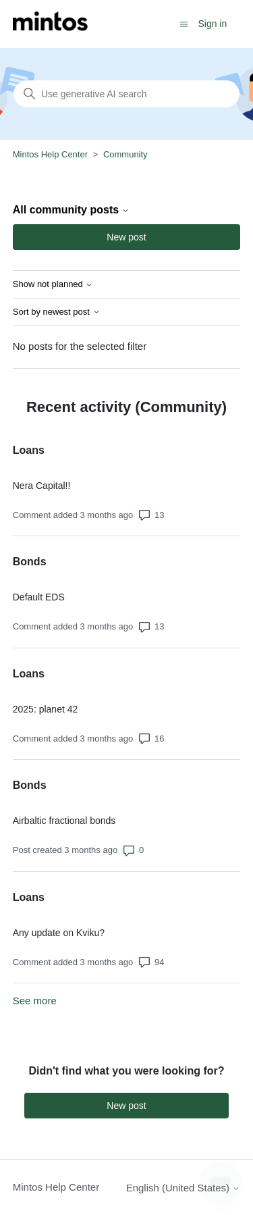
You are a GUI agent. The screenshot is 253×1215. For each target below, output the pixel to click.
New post (126, 237)
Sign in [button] (212, 23)
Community (125, 154)
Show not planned (53, 284)
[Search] (126, 93)
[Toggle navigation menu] (183, 23)
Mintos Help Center (50, 154)
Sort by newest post (57, 312)
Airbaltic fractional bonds (64, 820)
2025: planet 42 (45, 709)
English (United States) (183, 1187)
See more (35, 1000)
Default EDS (39, 597)
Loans (29, 450)
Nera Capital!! (42, 485)
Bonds (30, 561)
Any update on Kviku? (59, 932)
